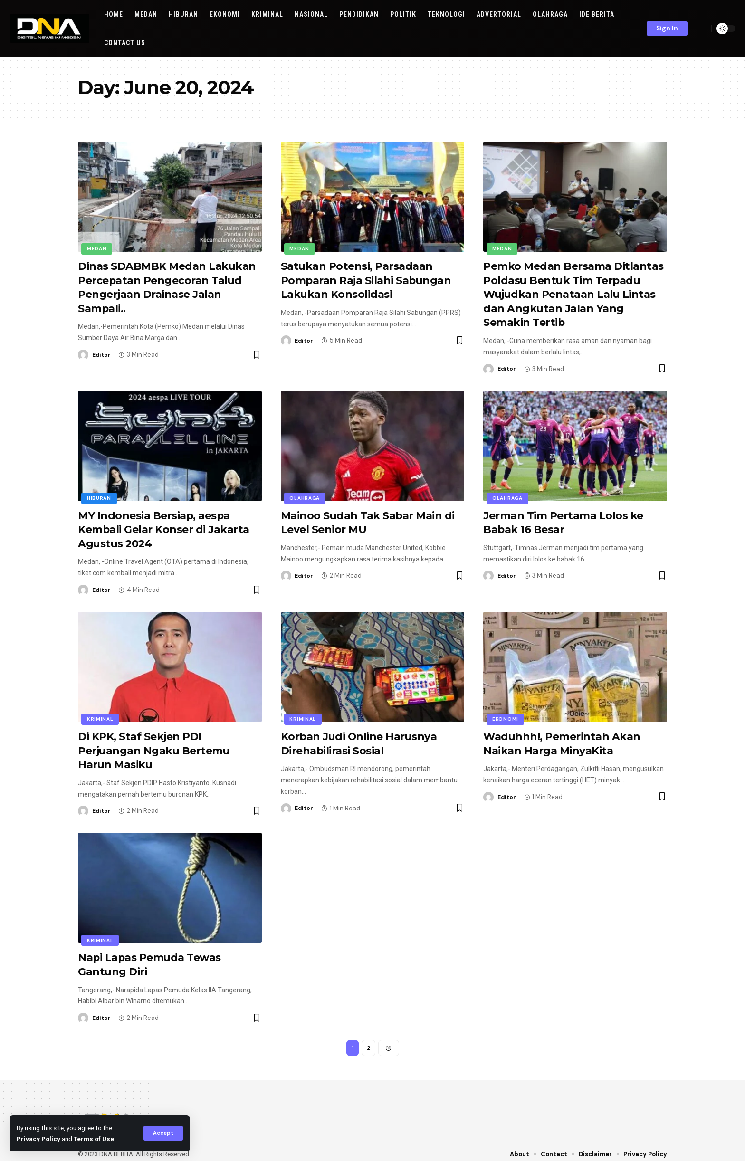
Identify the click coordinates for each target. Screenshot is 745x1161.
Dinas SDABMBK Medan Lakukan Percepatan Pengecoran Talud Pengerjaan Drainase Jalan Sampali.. (167, 286)
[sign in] (667, 28)
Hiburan (99, 496)
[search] (702, 28)
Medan (97, 249)
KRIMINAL (100, 715)
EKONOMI (505, 715)
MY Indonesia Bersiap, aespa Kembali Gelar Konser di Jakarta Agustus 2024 (164, 526)
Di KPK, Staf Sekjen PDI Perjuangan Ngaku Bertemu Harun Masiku (154, 746)
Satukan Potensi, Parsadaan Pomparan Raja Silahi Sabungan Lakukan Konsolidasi (367, 279)
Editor (102, 353)
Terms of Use (94, 1138)
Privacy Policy (38, 1138)
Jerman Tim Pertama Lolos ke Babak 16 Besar (563, 519)
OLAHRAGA (305, 496)
